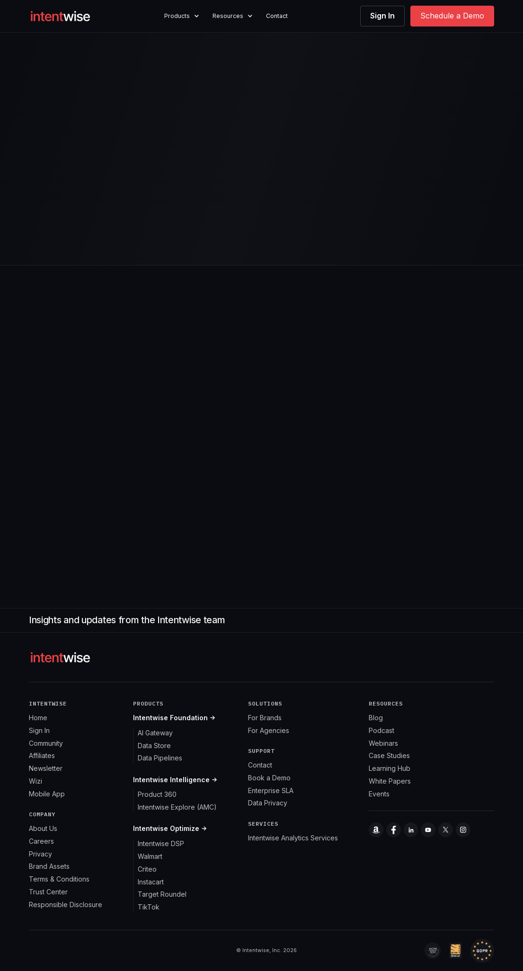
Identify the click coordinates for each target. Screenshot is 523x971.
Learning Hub (389, 768)
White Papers (390, 781)
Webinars (383, 743)
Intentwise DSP (161, 843)
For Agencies (268, 730)
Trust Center (48, 892)
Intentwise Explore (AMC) (177, 807)
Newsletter (45, 768)
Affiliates (42, 755)
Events (379, 794)
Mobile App (47, 794)
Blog (376, 718)
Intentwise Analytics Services (293, 838)
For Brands (265, 718)
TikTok (149, 907)
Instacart (151, 882)
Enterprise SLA (270, 790)
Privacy (40, 854)
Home (38, 718)
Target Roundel (162, 894)
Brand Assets (49, 866)
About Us (43, 828)
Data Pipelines (160, 758)
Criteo (147, 869)
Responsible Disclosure (65, 904)
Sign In (382, 15)
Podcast (381, 730)
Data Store (154, 745)
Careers (41, 841)
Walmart (150, 856)
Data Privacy (267, 803)
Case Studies (389, 755)
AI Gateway (155, 733)
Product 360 (157, 794)
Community (46, 743)
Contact (277, 15)
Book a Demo (269, 778)
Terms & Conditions (59, 879)
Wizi (35, 781)
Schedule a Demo (452, 15)
